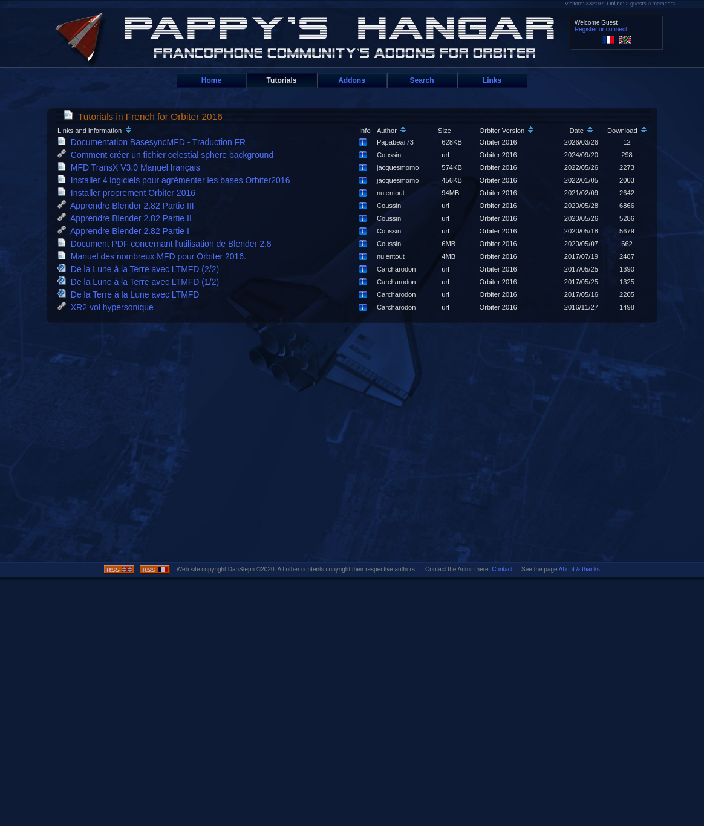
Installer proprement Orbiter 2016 (128, 193)
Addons (351, 80)
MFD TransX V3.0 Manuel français (131, 167)
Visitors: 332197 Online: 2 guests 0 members (620, 4)
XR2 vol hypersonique (107, 307)
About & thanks (579, 569)
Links (492, 80)
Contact (502, 569)
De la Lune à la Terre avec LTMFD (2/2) (140, 269)
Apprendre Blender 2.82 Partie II (127, 218)
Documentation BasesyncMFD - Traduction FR (153, 142)
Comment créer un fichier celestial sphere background (167, 155)
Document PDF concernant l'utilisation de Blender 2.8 (166, 244)
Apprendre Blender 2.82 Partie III (127, 205)
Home (211, 80)
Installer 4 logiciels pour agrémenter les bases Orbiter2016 (176, 180)
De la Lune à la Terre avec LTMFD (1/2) (140, 282)
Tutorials (282, 80)
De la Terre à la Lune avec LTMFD (130, 294)
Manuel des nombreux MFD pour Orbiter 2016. (154, 256)
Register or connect (601, 29)
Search (421, 80)
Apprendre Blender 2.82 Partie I (125, 231)
